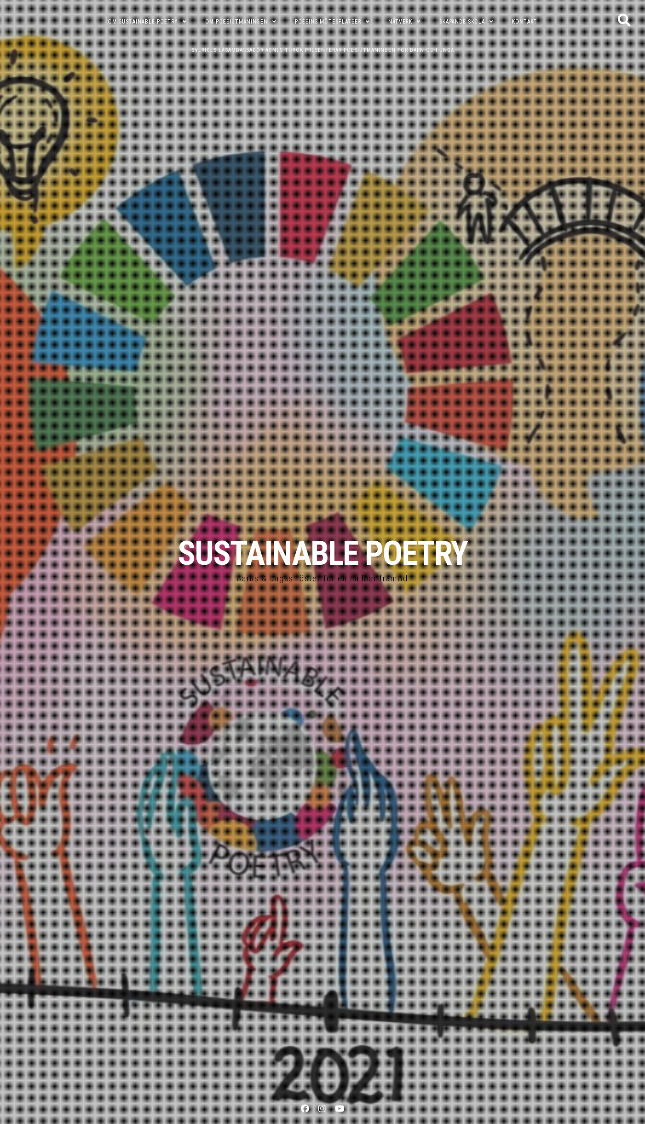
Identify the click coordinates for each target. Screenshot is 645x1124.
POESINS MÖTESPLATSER (328, 21)
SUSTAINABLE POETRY (322, 553)
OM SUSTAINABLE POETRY (143, 21)
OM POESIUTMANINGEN (236, 21)
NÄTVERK (400, 21)
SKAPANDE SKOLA (462, 21)
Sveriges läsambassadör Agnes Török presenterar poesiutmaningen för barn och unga (322, 50)
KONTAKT (524, 21)
